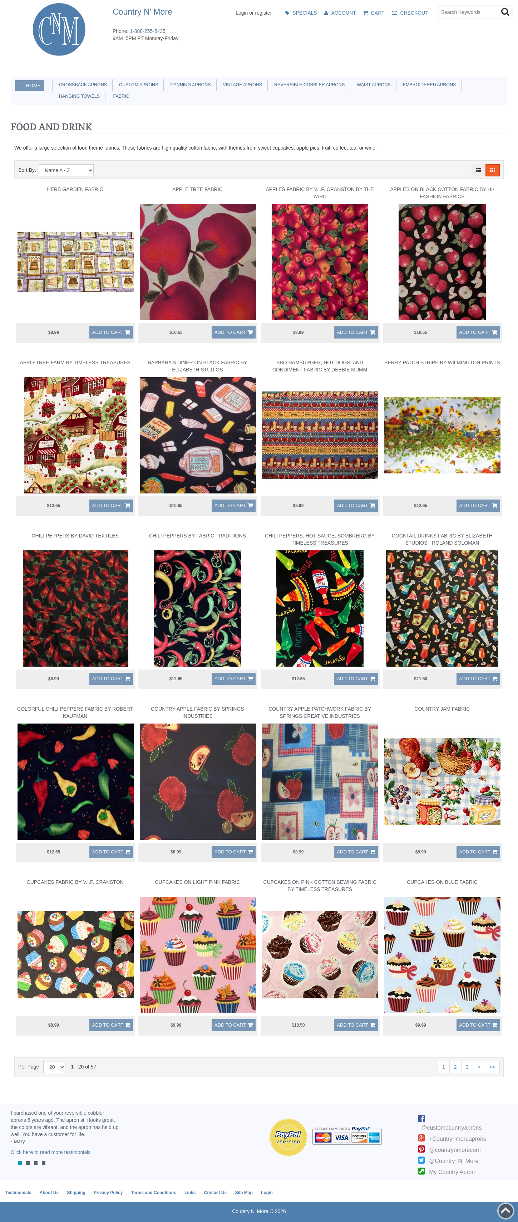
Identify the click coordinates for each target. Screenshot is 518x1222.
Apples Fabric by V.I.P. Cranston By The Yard (320, 192)
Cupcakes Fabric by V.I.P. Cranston (75, 882)
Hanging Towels (78, 96)
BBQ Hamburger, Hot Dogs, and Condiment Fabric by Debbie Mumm (319, 366)
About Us (49, 1192)
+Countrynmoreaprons (457, 1139)
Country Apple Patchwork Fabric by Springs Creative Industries (319, 712)
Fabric (119, 96)
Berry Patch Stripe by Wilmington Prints (442, 362)
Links (190, 1192)
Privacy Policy (108, 1192)
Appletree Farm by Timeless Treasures (75, 362)
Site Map (243, 1192)
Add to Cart (107, 332)
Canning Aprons (189, 84)
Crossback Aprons (81, 84)
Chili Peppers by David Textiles (75, 536)
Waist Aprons (372, 84)
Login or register (254, 13)
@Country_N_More (453, 1161)
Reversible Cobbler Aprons (308, 84)
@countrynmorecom (454, 1150)
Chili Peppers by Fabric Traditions (197, 536)
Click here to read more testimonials (50, 1152)
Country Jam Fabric (442, 709)
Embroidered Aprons (428, 84)
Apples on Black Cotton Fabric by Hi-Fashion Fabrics (442, 192)
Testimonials (18, 1192)
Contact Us (215, 1192)
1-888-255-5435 (148, 31)
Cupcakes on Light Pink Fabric (197, 882)
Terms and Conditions (153, 1192)
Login (267, 1192)
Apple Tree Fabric (197, 189)
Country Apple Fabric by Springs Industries (197, 712)
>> (492, 1067)
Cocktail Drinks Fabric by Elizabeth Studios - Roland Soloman (442, 539)
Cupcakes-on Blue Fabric (442, 882)
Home (33, 85)
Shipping (76, 1192)
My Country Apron (452, 1172)
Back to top (505, 1211)
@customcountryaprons (451, 1128)
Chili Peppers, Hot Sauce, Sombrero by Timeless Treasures (320, 539)
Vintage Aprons (241, 84)
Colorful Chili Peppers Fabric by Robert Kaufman (75, 712)
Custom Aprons (137, 84)
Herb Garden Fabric (75, 189)
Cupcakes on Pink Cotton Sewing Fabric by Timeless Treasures (319, 885)
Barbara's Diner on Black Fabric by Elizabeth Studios (197, 366)
